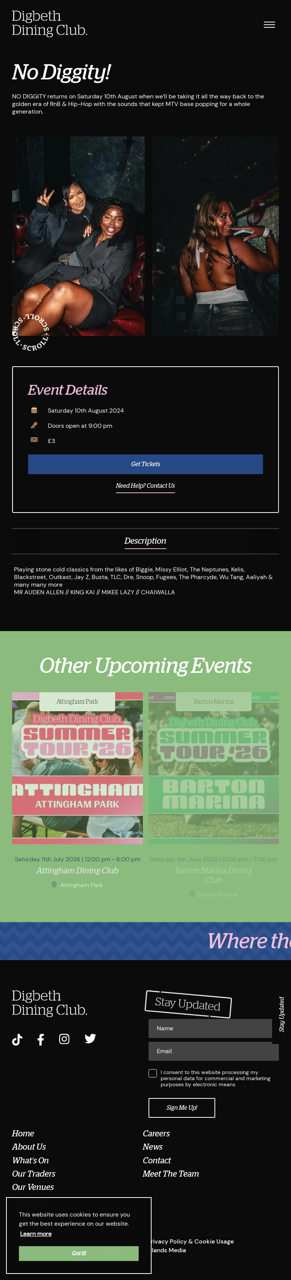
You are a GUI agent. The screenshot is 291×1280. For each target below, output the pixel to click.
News (153, 1147)
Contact (157, 1161)
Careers (156, 1134)
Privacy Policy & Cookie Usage (190, 1241)
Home (23, 1134)
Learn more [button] (36, 1234)
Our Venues (33, 1187)
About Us (29, 1147)
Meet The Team (171, 1174)
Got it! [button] (79, 1253)
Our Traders (33, 1174)
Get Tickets (150, 464)
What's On (30, 1161)
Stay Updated (282, 1014)
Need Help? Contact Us (150, 486)
